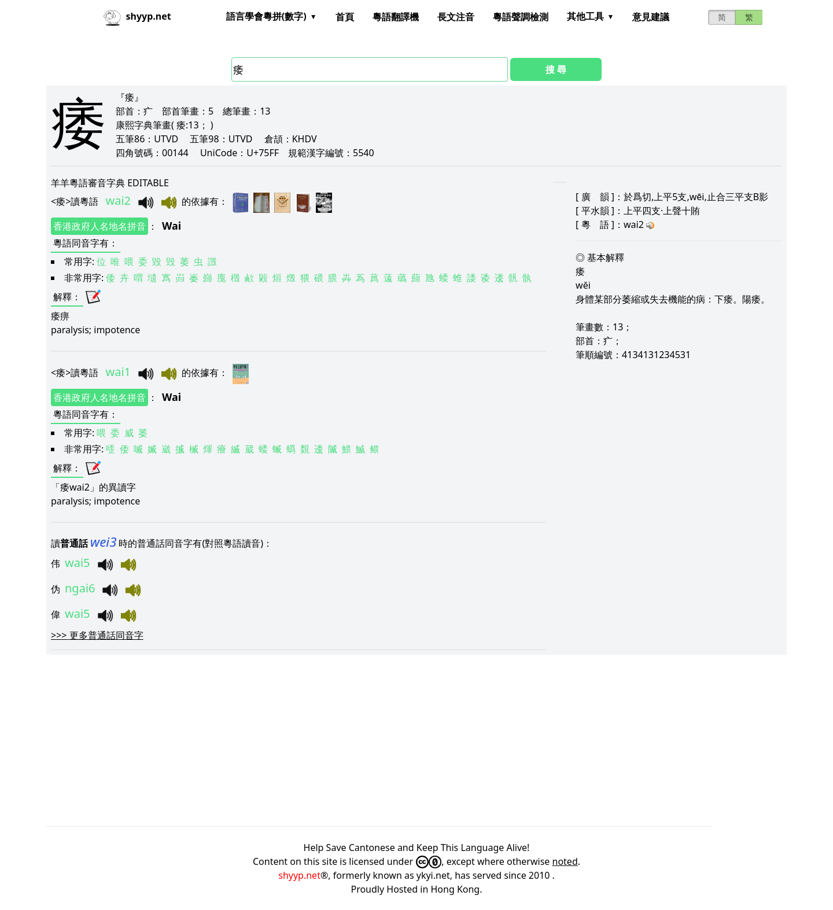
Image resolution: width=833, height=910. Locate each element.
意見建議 (650, 16)
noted (565, 861)
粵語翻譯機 (396, 16)
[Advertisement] (393, 740)
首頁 (345, 16)
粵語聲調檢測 (520, 16)
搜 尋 (555, 69)
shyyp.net (299, 875)
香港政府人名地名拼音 (99, 226)
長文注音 (455, 16)
